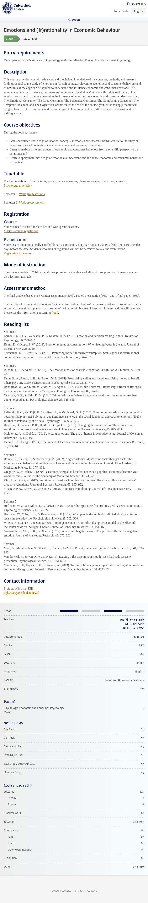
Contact (92, 891)
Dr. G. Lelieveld (134, 624)
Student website (61, 891)
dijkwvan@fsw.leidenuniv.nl (21, 592)
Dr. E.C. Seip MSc (133, 628)
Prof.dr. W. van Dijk (132, 620)
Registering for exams (17, 253)
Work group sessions (32, 194)
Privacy (79, 891)
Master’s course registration (21, 231)
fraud (54, 312)
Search (76, 20)
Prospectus (136, 4)
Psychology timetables (18, 185)
